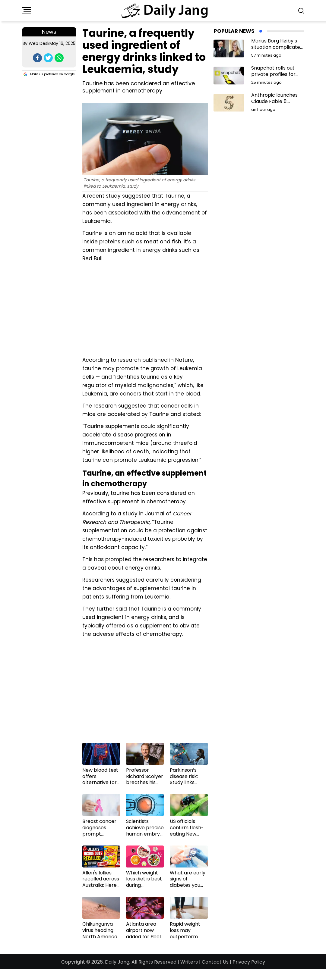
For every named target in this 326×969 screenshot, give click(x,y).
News (49, 32)
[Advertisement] (145, 308)
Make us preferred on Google (49, 74)
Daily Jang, (117, 961)
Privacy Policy (249, 961)
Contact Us (215, 961)
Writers (189, 961)
